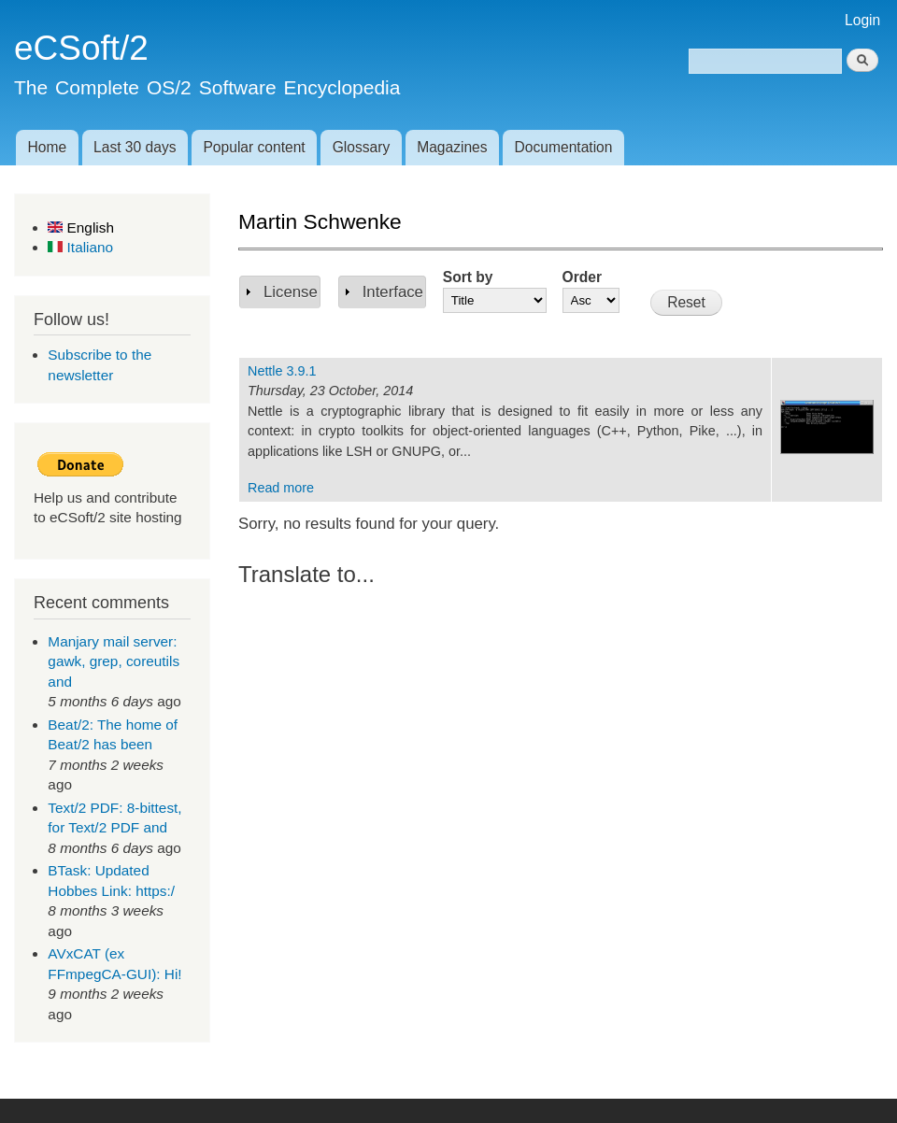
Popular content (254, 147)
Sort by (468, 277)
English (81, 227)
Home (46, 147)
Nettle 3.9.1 (282, 370)
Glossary (362, 147)
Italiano (80, 247)
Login (862, 20)
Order (582, 277)
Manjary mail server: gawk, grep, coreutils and (113, 661)
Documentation (564, 147)
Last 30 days (134, 147)
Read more (281, 487)
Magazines (452, 147)
